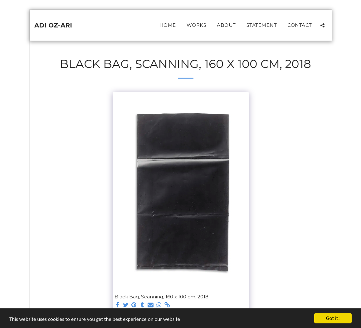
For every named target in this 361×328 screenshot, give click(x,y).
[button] (322, 25)
